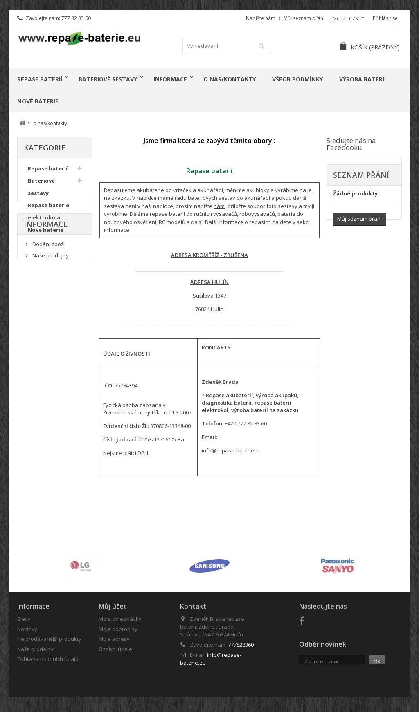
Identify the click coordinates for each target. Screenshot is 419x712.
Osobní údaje (115, 649)
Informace (170, 79)
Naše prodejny (50, 297)
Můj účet (113, 606)
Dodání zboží (48, 286)
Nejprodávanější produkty (49, 639)
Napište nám (260, 18)
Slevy (24, 618)
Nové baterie (38, 101)
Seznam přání (361, 175)
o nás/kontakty (229, 79)
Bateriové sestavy (108, 79)
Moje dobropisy (118, 629)
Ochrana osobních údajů (48, 659)
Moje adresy (114, 639)
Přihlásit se (385, 18)
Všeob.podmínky (297, 79)
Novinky (27, 629)
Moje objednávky (120, 618)
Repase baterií (39, 79)
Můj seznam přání (304, 18)
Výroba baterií (362, 79)
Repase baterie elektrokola (48, 213)
